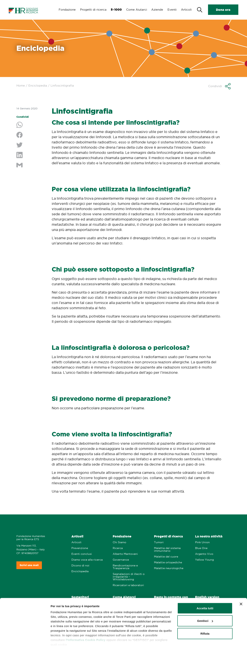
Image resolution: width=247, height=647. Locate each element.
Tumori (159, 542)
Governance (121, 559)
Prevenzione (79, 548)
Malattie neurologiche (168, 568)
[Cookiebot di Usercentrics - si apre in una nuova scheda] (25, 639)
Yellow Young (204, 559)
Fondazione (65, 9)
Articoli (186, 9)
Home (20, 85)
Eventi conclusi (81, 554)
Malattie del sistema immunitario (167, 549)
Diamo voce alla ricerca (87, 559)
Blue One (201, 548)
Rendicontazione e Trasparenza (125, 567)
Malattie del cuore (166, 556)
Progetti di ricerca (92, 9)
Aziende (156, 9)
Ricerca (118, 548)
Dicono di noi (80, 565)
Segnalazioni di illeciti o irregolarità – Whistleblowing (129, 577)
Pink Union (202, 542)
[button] (219, 86)
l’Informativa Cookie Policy (85, 624)
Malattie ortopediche (168, 562)
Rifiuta (205, 618)
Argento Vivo (204, 554)
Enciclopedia (37, 85)
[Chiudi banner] (241, 588)
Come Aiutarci (135, 9)
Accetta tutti (205, 592)
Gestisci (56, 639)
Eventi (171, 9)
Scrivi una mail (29, 565)
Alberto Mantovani (125, 554)
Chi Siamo (119, 542)
